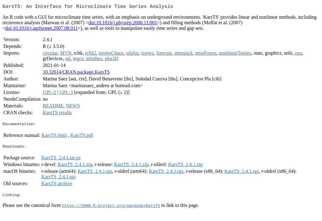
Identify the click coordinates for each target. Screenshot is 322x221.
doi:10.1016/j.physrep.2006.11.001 (122, 23)
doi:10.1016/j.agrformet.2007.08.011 (41, 29)
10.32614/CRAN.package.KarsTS (76, 73)
